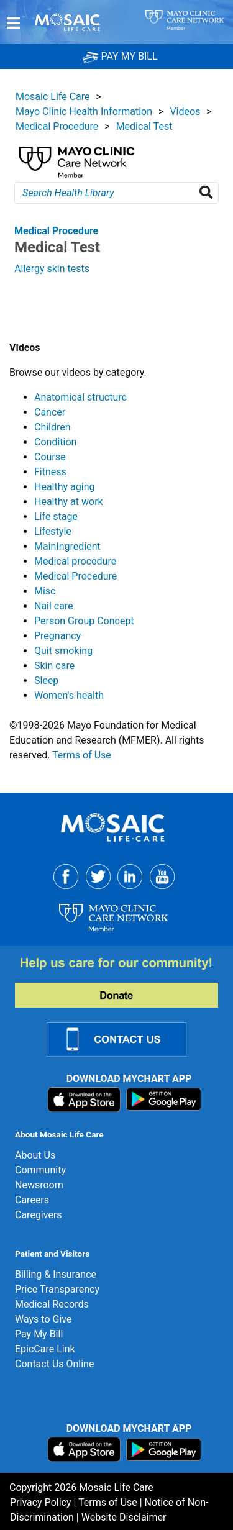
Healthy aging (64, 487)
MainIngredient (67, 546)
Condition (55, 442)
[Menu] (13, 23)
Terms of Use (81, 755)
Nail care (53, 606)
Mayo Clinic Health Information (84, 111)
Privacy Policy (40, 1502)
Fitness (50, 472)
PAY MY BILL (120, 56)
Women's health (69, 695)
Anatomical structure (80, 397)
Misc (45, 591)
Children (52, 427)
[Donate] (124, 981)
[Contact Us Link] (124, 1038)
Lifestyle (52, 531)
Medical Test (144, 126)
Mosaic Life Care (53, 96)
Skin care (54, 666)
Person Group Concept (84, 621)
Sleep (46, 680)
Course (50, 457)
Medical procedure (75, 561)
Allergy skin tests (51, 269)
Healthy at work (68, 502)
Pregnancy (57, 636)
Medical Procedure (57, 126)
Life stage (56, 516)
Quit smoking (63, 651)
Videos (185, 111)
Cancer (49, 412)
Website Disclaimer (124, 1517)
